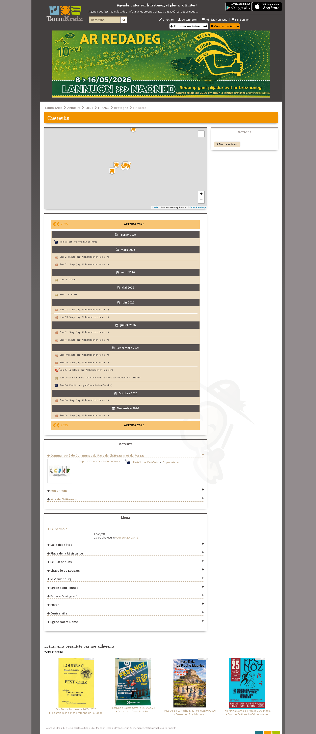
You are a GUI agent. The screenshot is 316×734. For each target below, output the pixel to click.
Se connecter (188, 19)
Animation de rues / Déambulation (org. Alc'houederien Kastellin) (104, 377)
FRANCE (103, 108)
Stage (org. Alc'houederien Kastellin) (89, 256)
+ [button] (201, 194)
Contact (75, 727)
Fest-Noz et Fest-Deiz (145, 462)
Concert (73, 279)
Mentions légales (105, 727)
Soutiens (84, 727)
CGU (92, 727)
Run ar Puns (59, 490)
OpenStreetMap (198, 207)
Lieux (89, 108)
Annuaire (73, 108)
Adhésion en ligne (214, 19)
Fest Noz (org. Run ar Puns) (82, 241)
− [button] (201, 200)
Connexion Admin (225, 26)
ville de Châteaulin (63, 499)
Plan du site (63, 727)
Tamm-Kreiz (53, 108)
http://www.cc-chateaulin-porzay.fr (99, 461)
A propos (51, 727)
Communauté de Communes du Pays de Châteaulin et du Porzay (97, 455)
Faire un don (241, 19)
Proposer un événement (128, 727)
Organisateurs (170, 462)
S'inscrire (166, 19)
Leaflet (155, 207)
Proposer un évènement (188, 26)
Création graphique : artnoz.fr (159, 727)
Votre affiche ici (53, 651)
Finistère (139, 108)
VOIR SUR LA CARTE (126, 537)
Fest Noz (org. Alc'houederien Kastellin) (90, 385)
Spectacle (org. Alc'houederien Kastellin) (91, 369)
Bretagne (121, 108)
